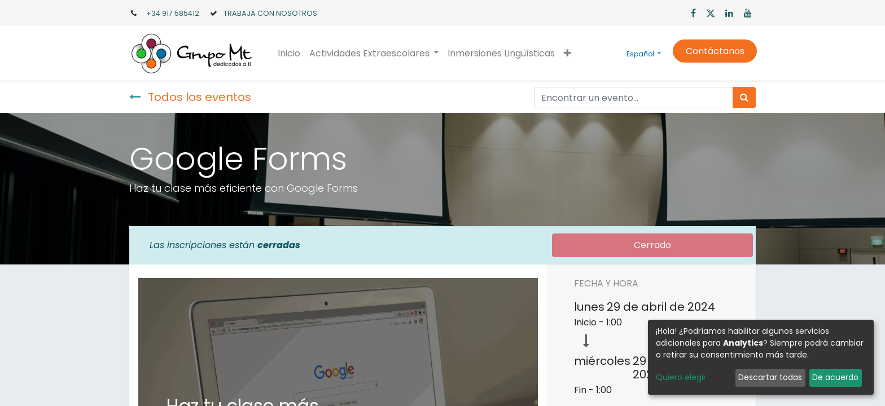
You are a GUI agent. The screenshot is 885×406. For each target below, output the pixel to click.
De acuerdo (835, 377)
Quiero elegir (681, 377)
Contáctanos (713, 51)
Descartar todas (770, 377)
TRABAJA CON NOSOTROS (270, 13)
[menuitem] (290, 53)
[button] (568, 53)
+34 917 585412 (172, 13)
